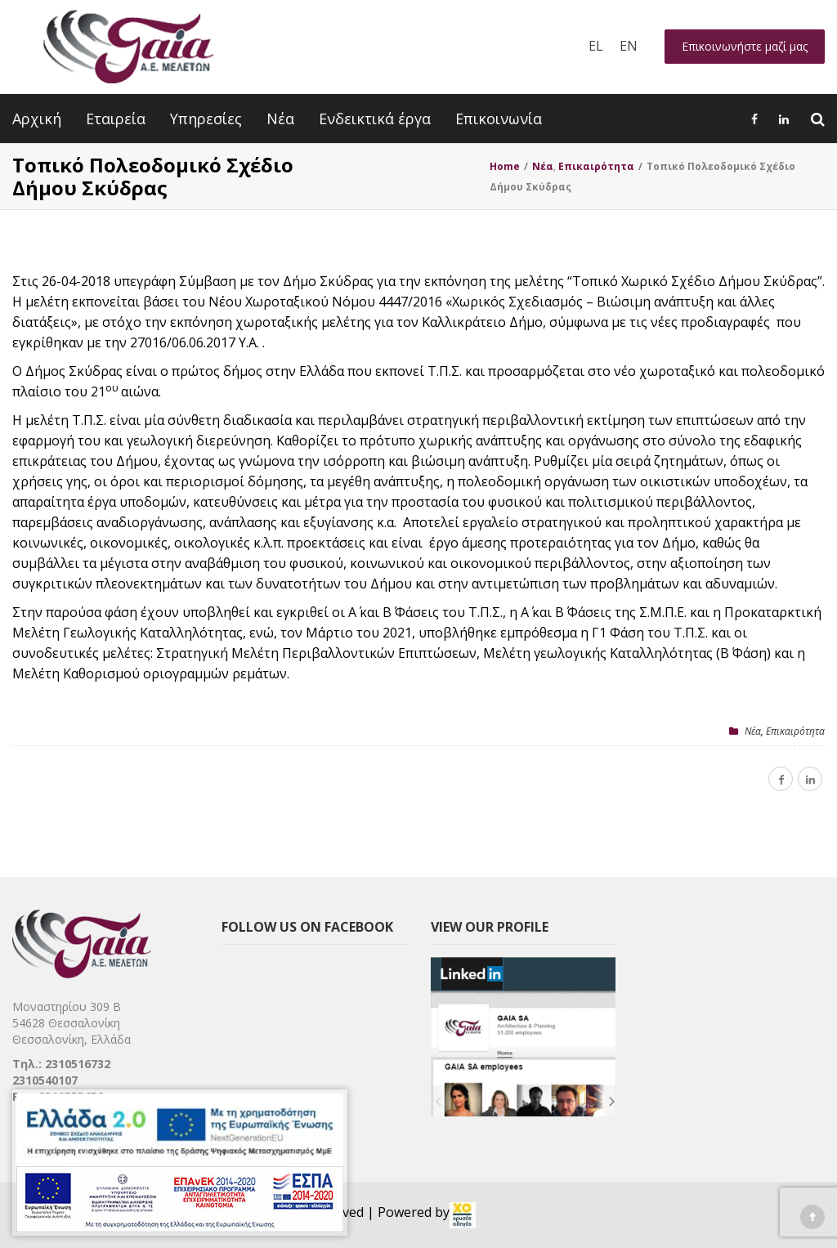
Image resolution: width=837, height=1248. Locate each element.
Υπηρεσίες (206, 118)
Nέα (753, 731)
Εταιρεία (115, 118)
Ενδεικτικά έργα (375, 118)
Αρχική (36, 118)
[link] (463, 1215)
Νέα (280, 118)
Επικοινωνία (498, 118)
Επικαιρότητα (795, 731)
